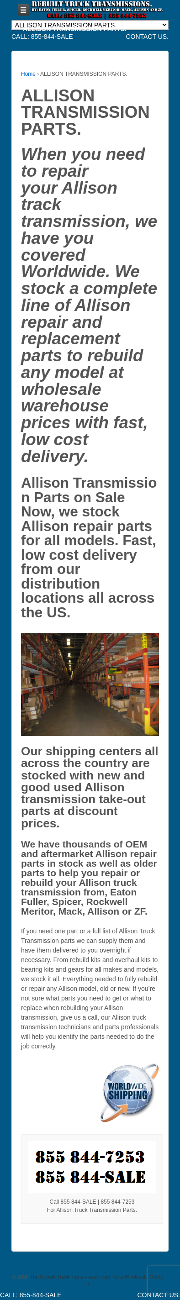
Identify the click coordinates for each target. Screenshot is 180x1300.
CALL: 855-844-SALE (42, 36)
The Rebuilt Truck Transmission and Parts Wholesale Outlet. (96, 1276)
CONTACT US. (147, 36)
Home (28, 74)
